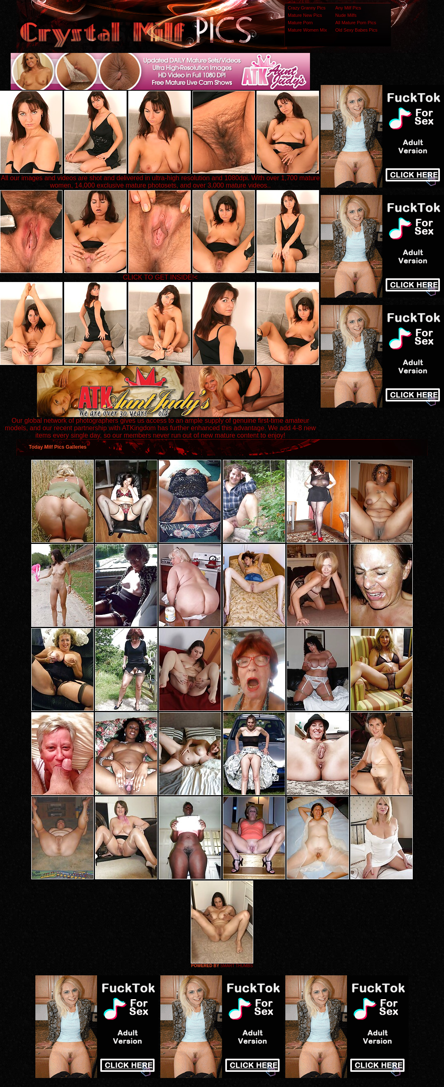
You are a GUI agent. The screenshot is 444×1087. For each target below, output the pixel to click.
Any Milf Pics (348, 7)
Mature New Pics (305, 15)
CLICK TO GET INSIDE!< (160, 277)
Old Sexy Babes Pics (356, 30)
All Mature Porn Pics (355, 22)
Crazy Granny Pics (307, 7)
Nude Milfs (345, 15)
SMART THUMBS (236, 965)
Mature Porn (300, 22)
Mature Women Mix (307, 30)
